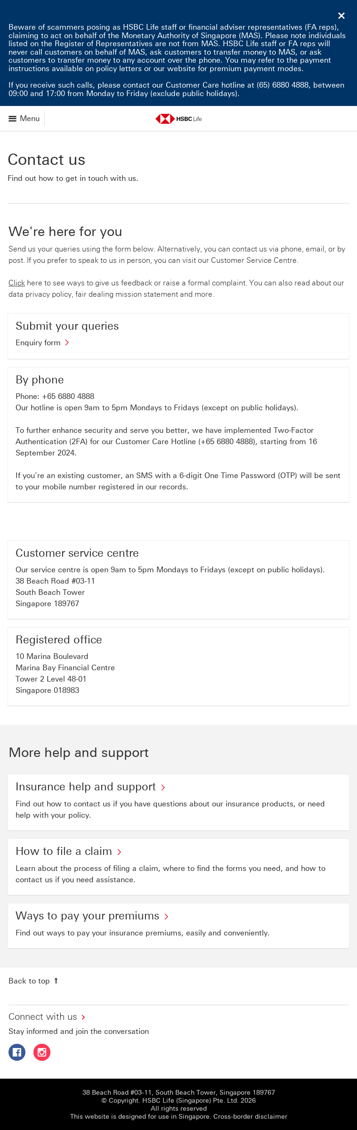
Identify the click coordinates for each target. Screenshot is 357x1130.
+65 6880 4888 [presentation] (68, 396)
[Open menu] (25, 118)
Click (16, 282)
